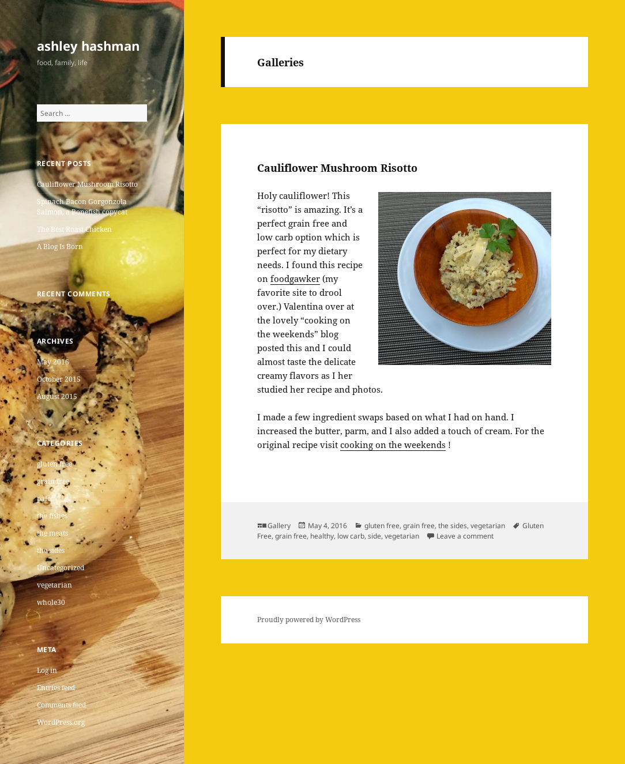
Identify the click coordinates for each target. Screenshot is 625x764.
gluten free (54, 464)
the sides (51, 550)
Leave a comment (465, 536)
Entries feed (56, 688)
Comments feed (61, 705)
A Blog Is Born (60, 246)
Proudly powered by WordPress (308, 619)
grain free (53, 481)
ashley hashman (88, 45)
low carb (350, 536)
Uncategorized (60, 568)
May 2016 (53, 362)
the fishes (52, 516)
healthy (322, 536)
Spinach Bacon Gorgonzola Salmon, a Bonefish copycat (82, 207)
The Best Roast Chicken (74, 229)
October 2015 (59, 379)
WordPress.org (61, 722)
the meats (52, 533)
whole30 (51, 602)
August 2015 (57, 396)
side (374, 536)
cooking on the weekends (393, 444)
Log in (47, 670)
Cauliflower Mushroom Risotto (87, 184)
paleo (46, 498)
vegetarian (54, 585)
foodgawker (295, 278)
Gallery (279, 525)
